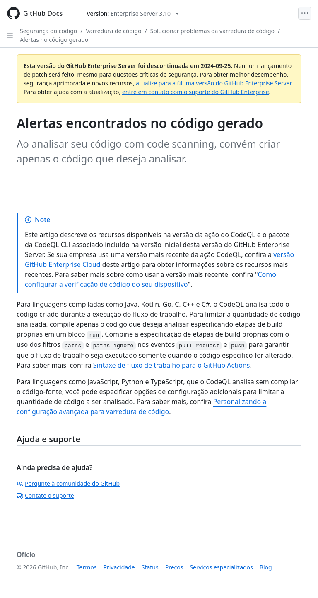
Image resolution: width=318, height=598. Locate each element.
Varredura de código (114, 31)
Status (150, 567)
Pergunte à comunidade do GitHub (68, 483)
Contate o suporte (45, 495)
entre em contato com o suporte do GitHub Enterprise (195, 92)
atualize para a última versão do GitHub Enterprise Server (213, 83)
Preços (174, 567)
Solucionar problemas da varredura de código (212, 31)
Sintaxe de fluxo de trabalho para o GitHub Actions (171, 365)
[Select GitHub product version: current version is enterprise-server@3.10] (133, 13)
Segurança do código (48, 31)
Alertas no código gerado (54, 40)
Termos (87, 567)
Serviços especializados (221, 567)
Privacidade (119, 567)
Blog (266, 567)
